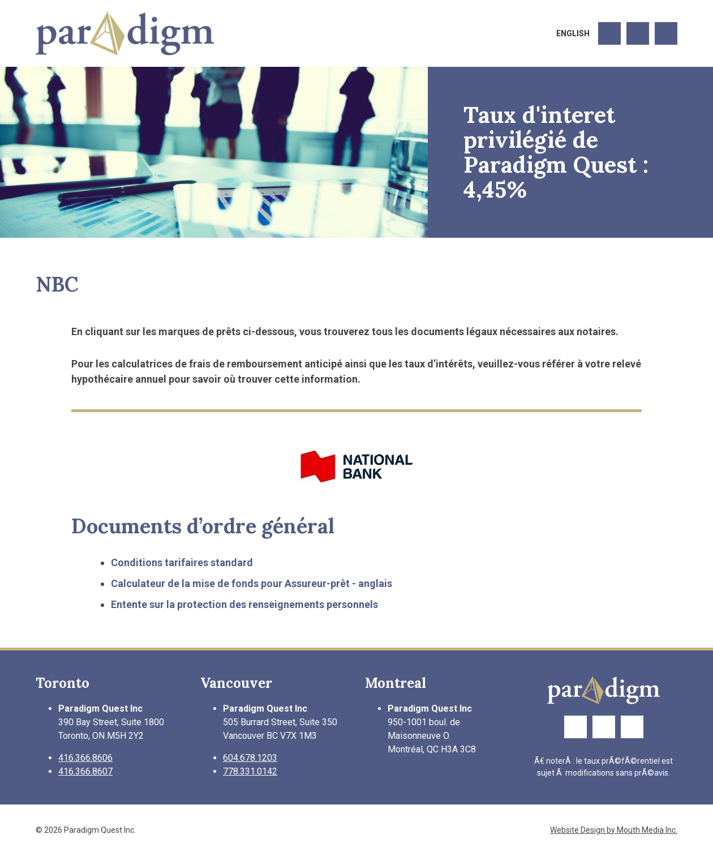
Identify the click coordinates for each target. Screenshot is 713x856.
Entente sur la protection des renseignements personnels (244, 604)
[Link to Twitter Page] (637, 33)
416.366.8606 (85, 757)
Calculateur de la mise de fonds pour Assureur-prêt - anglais (251, 583)
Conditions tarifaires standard (182, 562)
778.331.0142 (250, 771)
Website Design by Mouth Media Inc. (613, 829)
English (573, 33)
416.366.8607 (85, 771)
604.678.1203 (250, 757)
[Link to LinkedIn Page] (666, 33)
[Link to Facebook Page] (609, 33)
